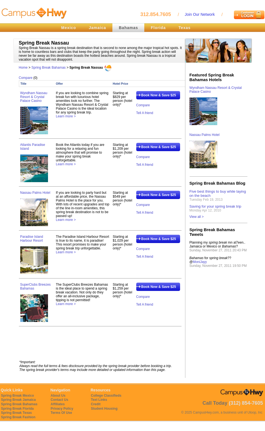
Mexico (68, 27)
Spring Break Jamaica (18, 400)
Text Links (99, 400)
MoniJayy (200, 262)
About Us (58, 396)
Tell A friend (144, 113)
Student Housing (104, 409)
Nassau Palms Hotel (35, 193)
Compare (25, 78)
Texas (184, 27)
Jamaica (97, 27)
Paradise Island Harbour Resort (31, 238)
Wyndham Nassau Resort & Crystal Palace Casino (33, 97)
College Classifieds (106, 396)
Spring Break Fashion (18, 417)
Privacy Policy (62, 409)
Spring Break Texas (16, 413)
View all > (197, 217)
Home (23, 67)
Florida (158, 27)
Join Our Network (200, 14)
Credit (96, 404)
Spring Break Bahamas (48, 67)
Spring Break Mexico (17, 396)
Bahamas (128, 27)
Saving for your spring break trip (215, 206)
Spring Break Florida (17, 409)
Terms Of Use (61, 413)
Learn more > (66, 116)
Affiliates (58, 404)
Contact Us (59, 400)
